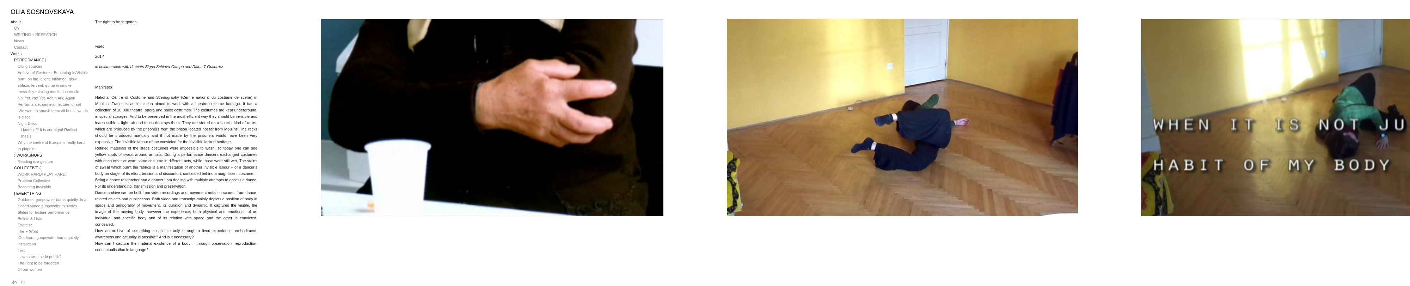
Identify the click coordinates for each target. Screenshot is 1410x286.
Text (21, 250)
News (19, 41)
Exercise (25, 225)
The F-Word (28, 231)
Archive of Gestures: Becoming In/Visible (53, 73)
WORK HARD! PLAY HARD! (42, 174)
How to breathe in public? (39, 257)
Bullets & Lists (30, 219)
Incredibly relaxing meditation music (48, 92)
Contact (20, 47)
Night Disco (27, 123)
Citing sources (30, 66)
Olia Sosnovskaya (42, 12)
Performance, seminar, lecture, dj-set (49, 104)
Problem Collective (34, 180)
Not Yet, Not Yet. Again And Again (46, 98)
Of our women (30, 269)
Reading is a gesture (35, 161)
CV (16, 28)
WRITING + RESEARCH (35, 34)
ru (23, 282)
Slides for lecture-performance (43, 212)
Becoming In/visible (34, 187)
